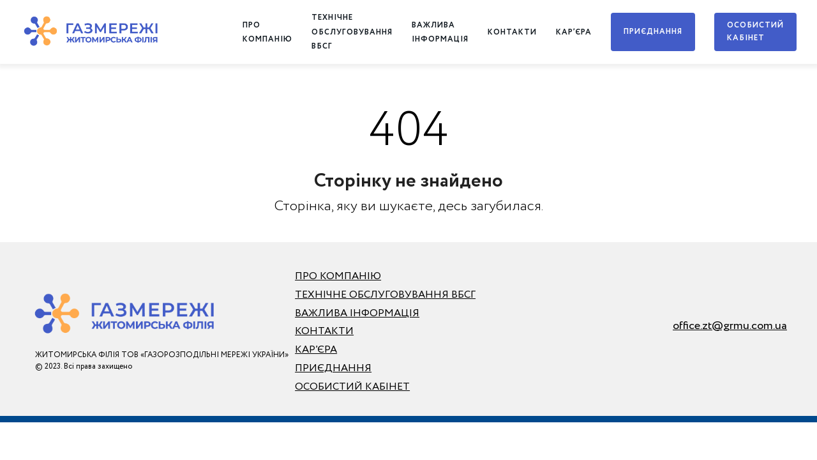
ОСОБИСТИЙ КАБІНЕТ (755, 31)
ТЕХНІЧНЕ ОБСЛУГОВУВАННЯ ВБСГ (352, 32)
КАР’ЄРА (574, 32)
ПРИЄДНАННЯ (653, 31)
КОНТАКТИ (512, 32)
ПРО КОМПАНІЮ (338, 276)
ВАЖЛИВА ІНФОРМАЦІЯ (357, 313)
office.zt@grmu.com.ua (730, 326)
